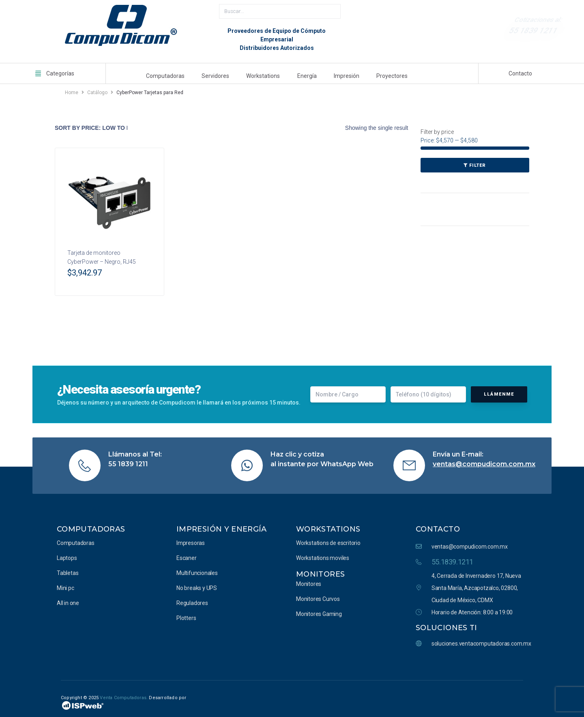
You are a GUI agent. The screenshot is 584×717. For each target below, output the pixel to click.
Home (71, 91)
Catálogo (97, 91)
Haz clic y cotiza (297, 452)
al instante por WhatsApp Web (322, 462)
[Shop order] (91, 127)
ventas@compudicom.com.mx (484, 462)
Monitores (320, 572)
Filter (477, 164)
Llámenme (499, 392)
